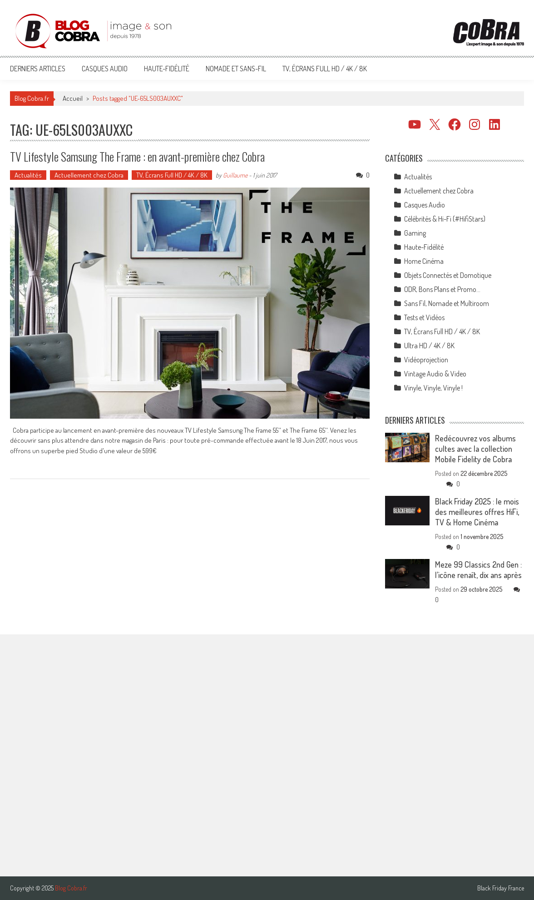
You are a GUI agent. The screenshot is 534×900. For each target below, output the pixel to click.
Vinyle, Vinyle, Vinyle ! (433, 387)
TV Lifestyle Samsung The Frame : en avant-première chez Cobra (137, 156)
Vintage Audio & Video (435, 373)
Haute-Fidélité (166, 68)
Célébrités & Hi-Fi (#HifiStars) (444, 218)
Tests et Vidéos (424, 317)
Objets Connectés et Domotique (447, 275)
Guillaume (235, 175)
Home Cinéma (424, 261)
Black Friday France (500, 888)
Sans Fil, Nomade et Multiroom (446, 303)
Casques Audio (105, 68)
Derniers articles (37, 68)
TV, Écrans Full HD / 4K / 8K (324, 68)
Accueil (73, 98)
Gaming (415, 232)
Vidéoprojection (426, 359)
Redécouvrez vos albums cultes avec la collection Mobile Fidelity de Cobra (475, 448)
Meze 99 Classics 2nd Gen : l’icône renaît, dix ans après (478, 569)
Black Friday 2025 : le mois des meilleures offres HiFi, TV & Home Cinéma (477, 511)
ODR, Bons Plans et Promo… (442, 289)
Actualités (28, 175)
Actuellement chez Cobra (89, 175)
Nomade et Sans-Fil (236, 68)
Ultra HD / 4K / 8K (429, 345)
